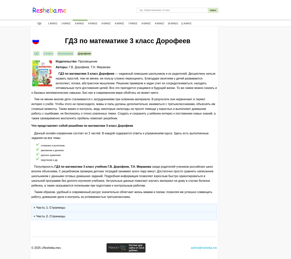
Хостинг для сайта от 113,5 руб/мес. (136, 248)
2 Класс (66, 23)
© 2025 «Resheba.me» (46, 247)
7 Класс (133, 23)
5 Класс (106, 23)
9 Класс (159, 23)
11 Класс (186, 23)
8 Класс (146, 23)
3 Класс (79, 23)
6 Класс (119, 23)
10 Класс (173, 23)
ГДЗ (39, 23)
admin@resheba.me (204, 247)
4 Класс (92, 23)
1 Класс (52, 23)
